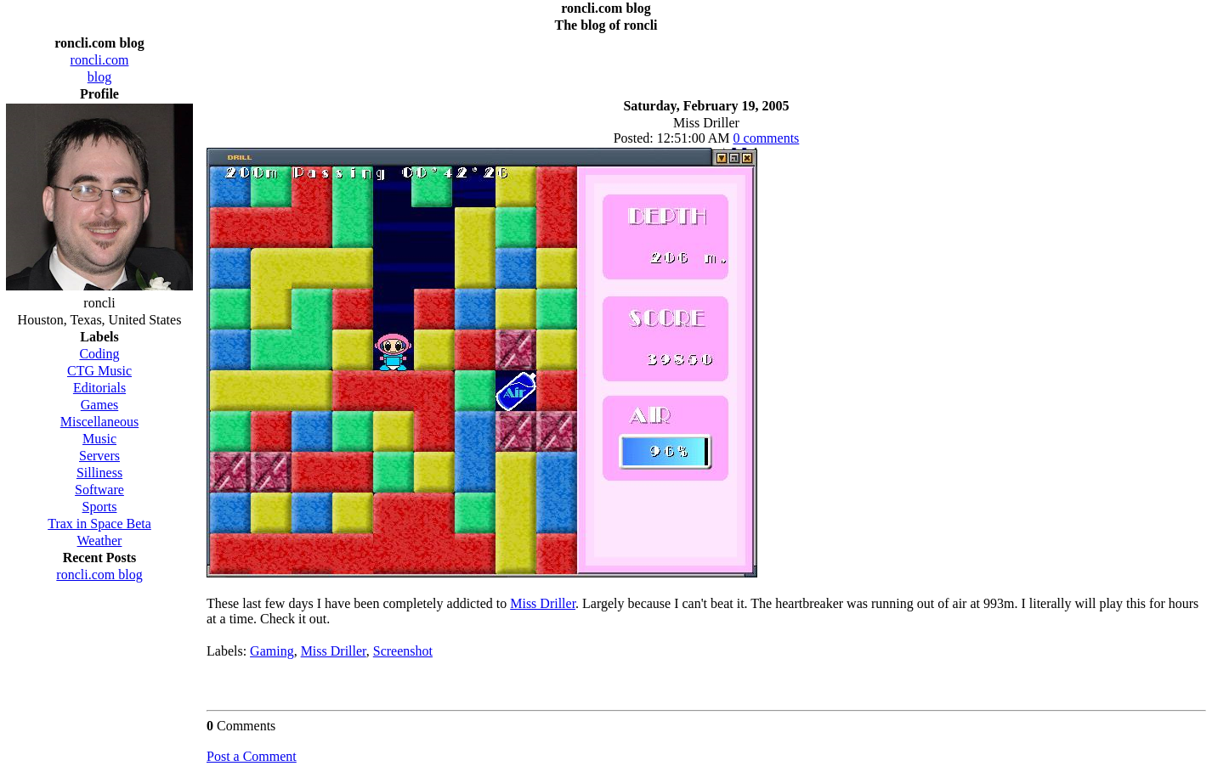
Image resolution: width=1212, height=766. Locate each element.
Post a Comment (252, 756)
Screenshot (403, 651)
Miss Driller (542, 603)
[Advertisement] (706, 61)
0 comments (766, 138)
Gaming (272, 651)
